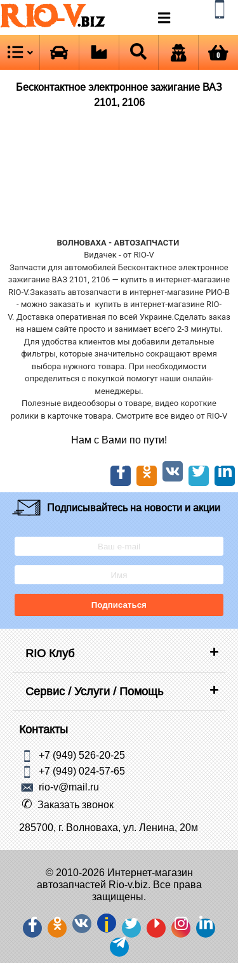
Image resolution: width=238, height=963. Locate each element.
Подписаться (119, 605)
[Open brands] (59, 52)
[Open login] (178, 52)
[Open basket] (219, 52)
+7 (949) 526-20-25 (82, 755)
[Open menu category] (19, 52)
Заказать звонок (75, 804)
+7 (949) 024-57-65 (82, 770)
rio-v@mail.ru (69, 786)
